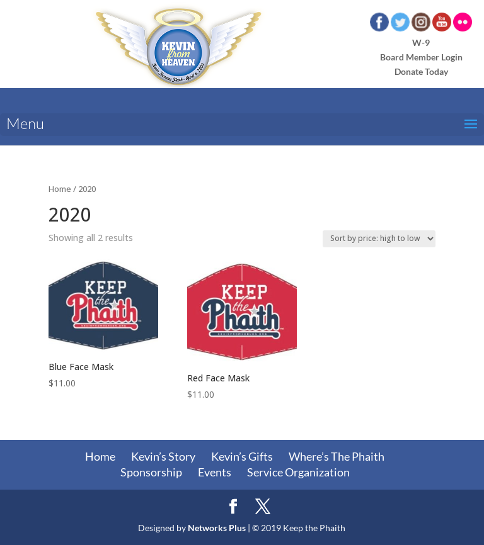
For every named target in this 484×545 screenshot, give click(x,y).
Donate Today (421, 71)
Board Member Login (421, 57)
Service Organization (298, 472)
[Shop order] (379, 238)
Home (60, 188)
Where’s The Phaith (336, 456)
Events (214, 472)
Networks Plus (217, 527)
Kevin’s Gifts (242, 456)
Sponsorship (151, 472)
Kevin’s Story (163, 456)
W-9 (421, 42)
